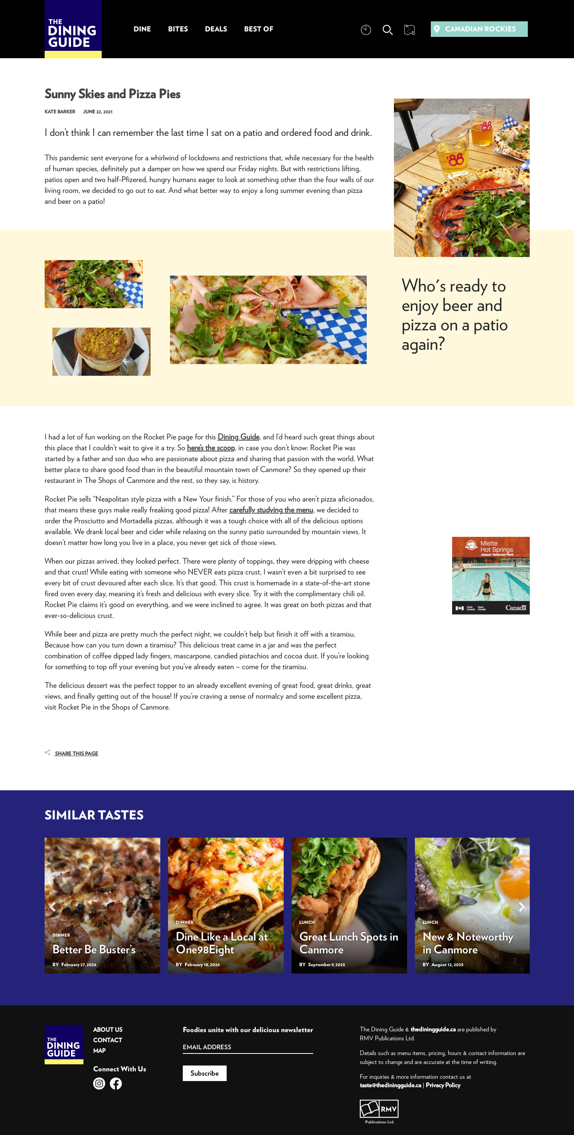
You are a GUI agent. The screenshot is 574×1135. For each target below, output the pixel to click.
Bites (178, 28)
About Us (107, 1029)
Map (99, 1050)
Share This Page (72, 753)
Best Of (258, 28)
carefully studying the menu (271, 509)
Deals (216, 28)
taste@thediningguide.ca (390, 1085)
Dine (142, 28)
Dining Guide (238, 436)
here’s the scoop (211, 447)
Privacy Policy (443, 1085)
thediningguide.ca (433, 1029)
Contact (107, 1040)
